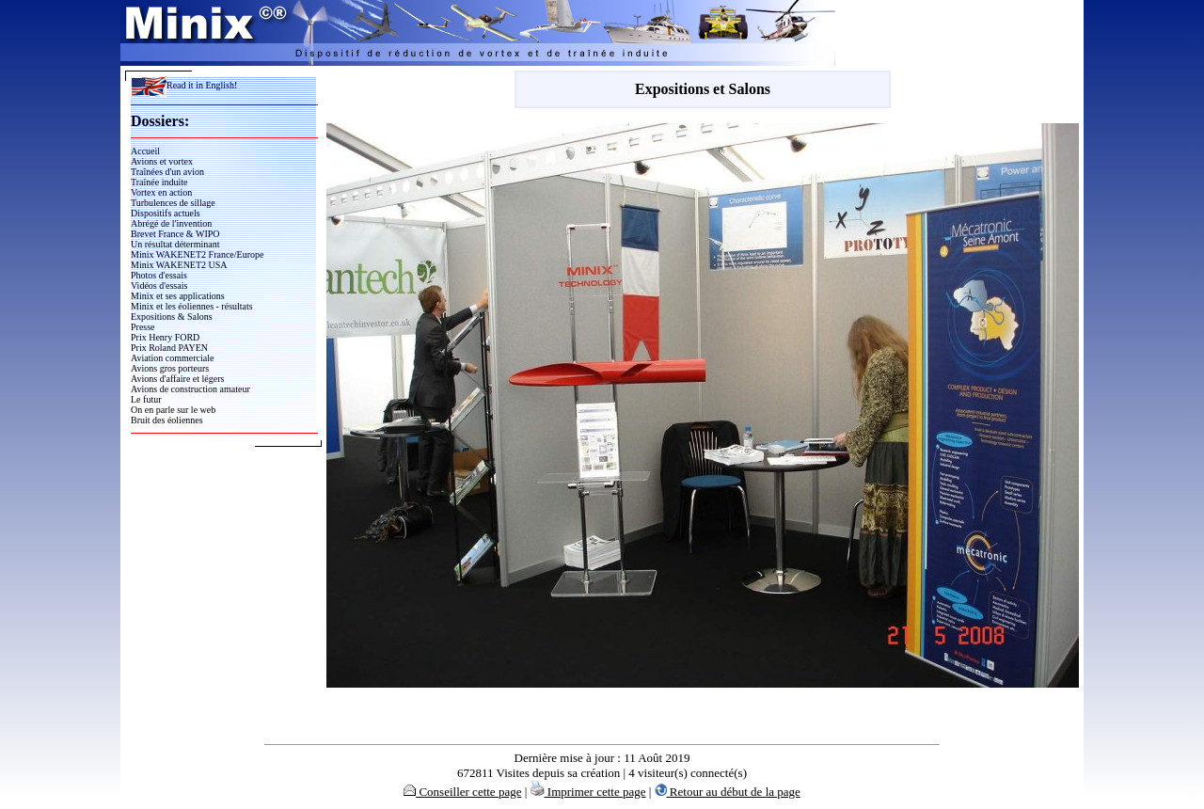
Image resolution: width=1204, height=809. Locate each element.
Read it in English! (184, 85)
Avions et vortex (162, 161)
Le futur (146, 399)
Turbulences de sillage (173, 203)
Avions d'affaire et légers (177, 378)
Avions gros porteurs (170, 368)
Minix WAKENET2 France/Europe (197, 254)
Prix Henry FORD (165, 337)
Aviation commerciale (172, 358)
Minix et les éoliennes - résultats (192, 306)
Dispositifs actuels (165, 213)
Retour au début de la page (727, 792)
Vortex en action (161, 192)
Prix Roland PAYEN (169, 347)
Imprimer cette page (588, 792)
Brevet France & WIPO (175, 234)
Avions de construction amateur (190, 389)
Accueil (145, 151)
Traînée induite (159, 182)
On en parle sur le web (173, 409)
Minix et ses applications (178, 296)
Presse (143, 327)
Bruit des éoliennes (167, 420)
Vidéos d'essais (159, 285)
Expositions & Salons (172, 316)
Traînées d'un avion (167, 172)
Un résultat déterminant (175, 244)
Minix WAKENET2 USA (179, 265)
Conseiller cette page (462, 792)
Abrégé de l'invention (171, 223)
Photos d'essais (159, 275)
